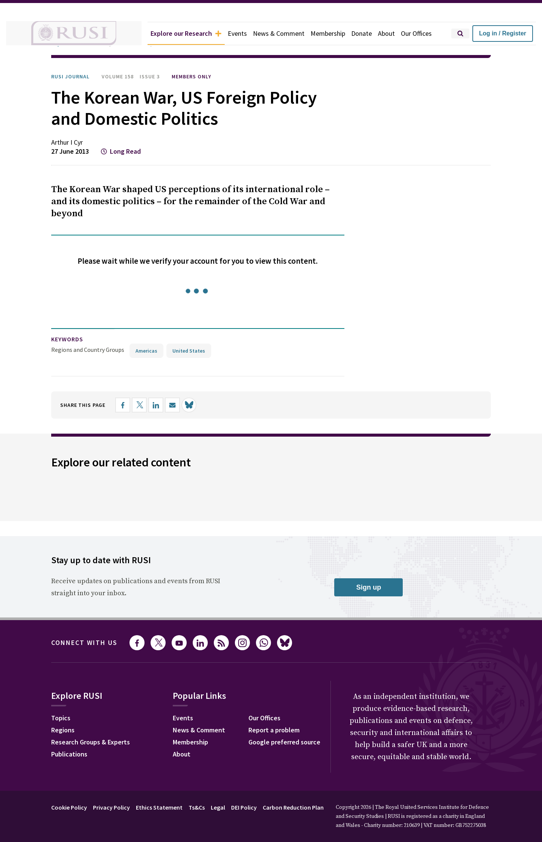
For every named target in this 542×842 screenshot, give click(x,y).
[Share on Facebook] (122, 405)
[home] (74, 33)
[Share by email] (172, 405)
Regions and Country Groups (87, 349)
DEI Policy (244, 807)
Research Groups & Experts (90, 742)
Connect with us (84, 642)
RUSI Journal (70, 76)
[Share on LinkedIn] (155, 405)
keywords (67, 339)
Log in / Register (502, 33)
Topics (60, 718)
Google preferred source (284, 742)
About (386, 33)
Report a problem (274, 730)
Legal (218, 807)
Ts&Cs (197, 807)
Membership (328, 33)
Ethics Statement (159, 807)
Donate (361, 33)
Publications (69, 754)
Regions (63, 730)
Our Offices (416, 33)
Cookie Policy (69, 807)
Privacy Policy (111, 807)
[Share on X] (139, 405)
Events (237, 33)
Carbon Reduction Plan (293, 807)
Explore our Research (186, 33)
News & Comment (278, 33)
